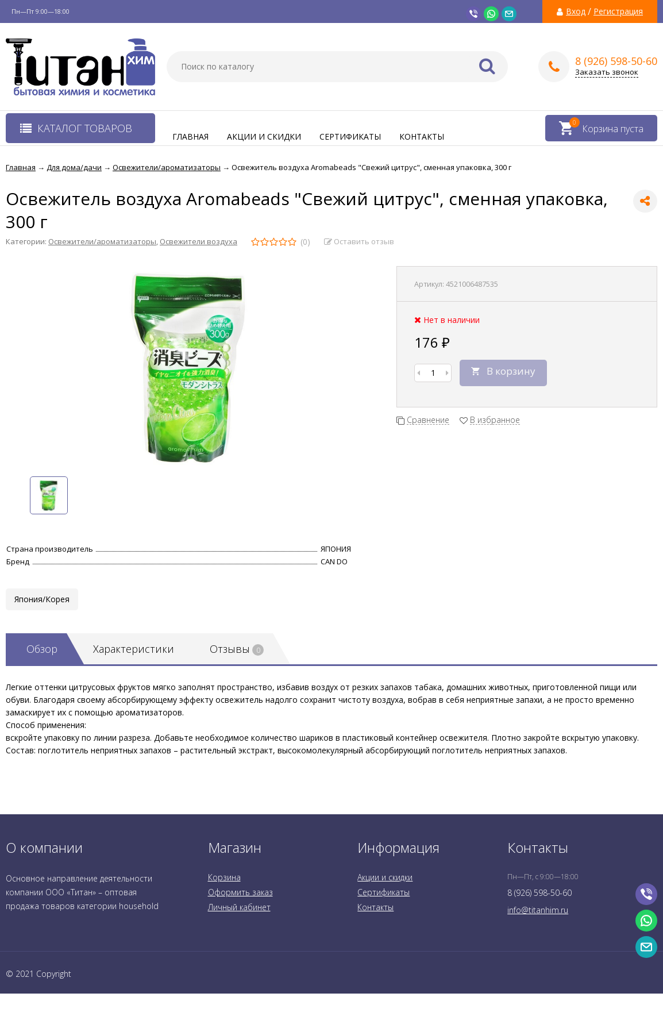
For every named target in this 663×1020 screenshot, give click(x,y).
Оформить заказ (240, 892)
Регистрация (618, 11)
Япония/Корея (42, 599)
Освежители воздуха (198, 241)
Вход (575, 11)
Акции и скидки (264, 136)
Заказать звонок (606, 72)
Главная (190, 136)
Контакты (421, 136)
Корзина (224, 877)
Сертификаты (350, 136)
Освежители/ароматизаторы (102, 241)
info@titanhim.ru (537, 909)
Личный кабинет (239, 907)
